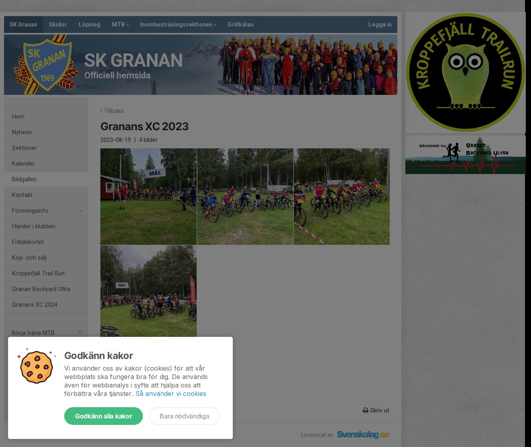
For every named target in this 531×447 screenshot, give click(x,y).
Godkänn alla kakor (103, 416)
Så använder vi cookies (170, 394)
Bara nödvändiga (184, 416)
